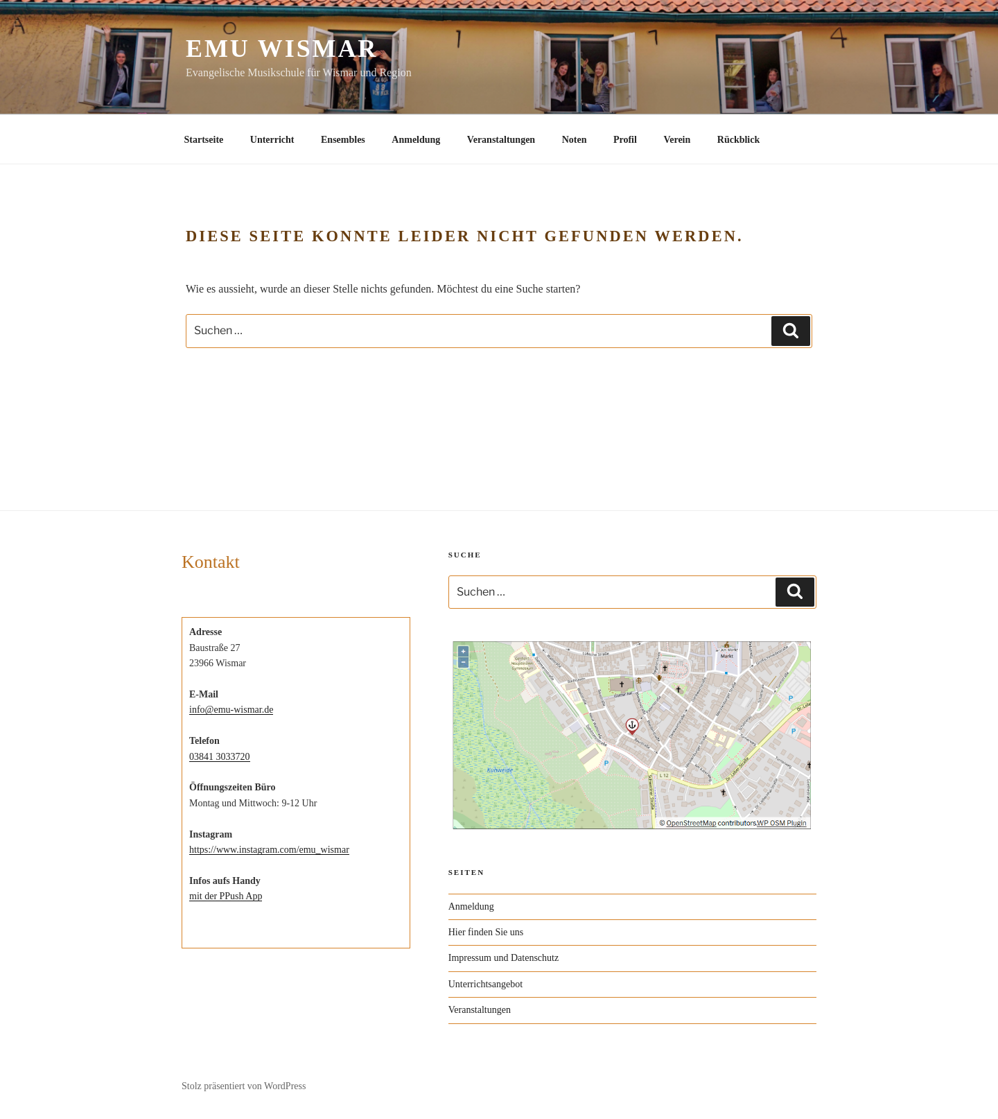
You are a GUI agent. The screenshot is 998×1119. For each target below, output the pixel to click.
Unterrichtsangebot (485, 984)
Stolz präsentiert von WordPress (244, 1086)
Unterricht (272, 140)
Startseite (204, 140)
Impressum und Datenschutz (503, 958)
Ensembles (343, 140)
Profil (625, 140)
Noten (574, 140)
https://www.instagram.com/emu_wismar (269, 849)
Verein (676, 140)
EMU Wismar (282, 48)
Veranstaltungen (501, 140)
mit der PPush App (225, 896)
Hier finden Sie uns (485, 932)
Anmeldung (416, 140)
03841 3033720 (219, 757)
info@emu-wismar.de (231, 709)
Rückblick (738, 140)
